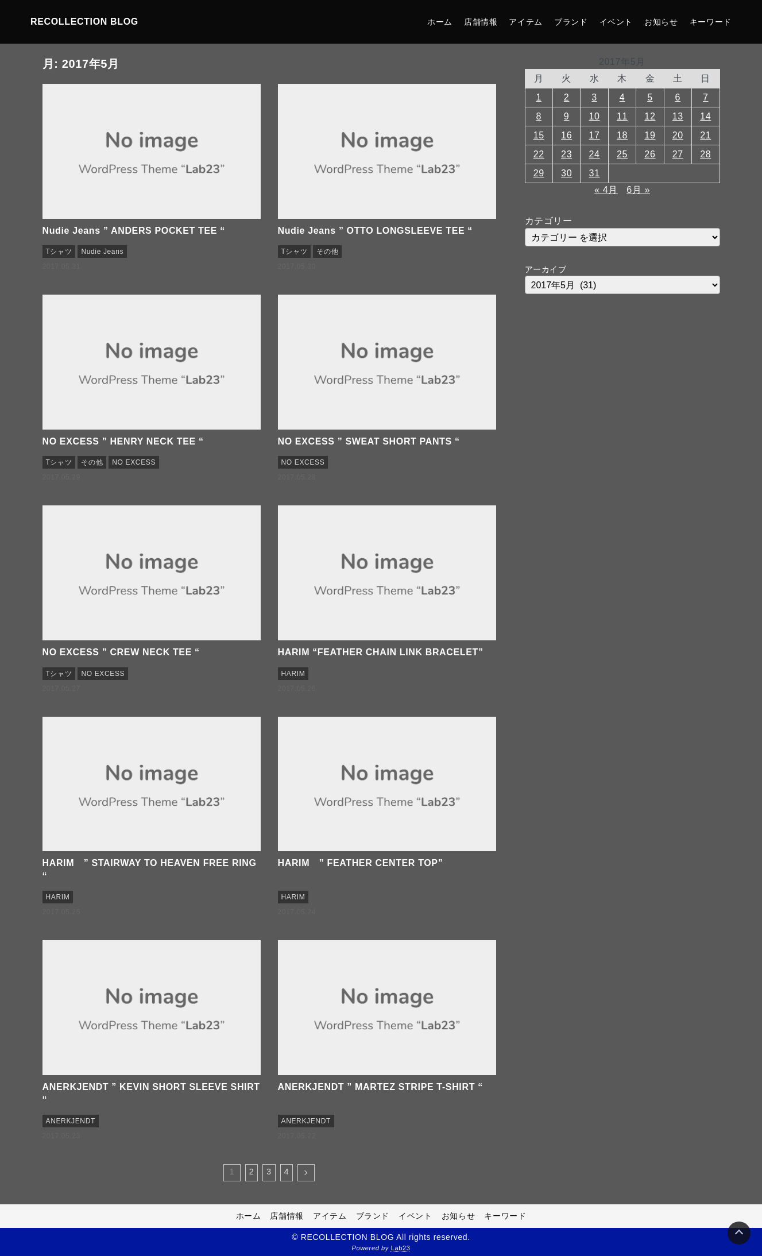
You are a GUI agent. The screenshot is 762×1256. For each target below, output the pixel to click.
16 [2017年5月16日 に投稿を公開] (566, 135)
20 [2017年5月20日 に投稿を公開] (677, 135)
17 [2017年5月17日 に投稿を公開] (594, 135)
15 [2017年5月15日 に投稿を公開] (538, 135)
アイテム (526, 21)
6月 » (638, 190)
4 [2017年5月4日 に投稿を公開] (622, 97)
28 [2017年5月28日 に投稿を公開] (705, 154)
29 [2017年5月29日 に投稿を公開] (538, 173)
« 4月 (606, 190)
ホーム (439, 21)
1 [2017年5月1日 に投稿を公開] (538, 97)
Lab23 (401, 1248)
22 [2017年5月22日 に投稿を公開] (538, 154)
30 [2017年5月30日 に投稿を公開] (566, 173)
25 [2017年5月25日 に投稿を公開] (622, 154)
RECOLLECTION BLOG (84, 21)
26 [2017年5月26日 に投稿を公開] (649, 154)
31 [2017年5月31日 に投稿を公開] (594, 173)
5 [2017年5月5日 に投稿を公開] (650, 97)
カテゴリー (549, 221)
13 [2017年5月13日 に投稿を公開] (677, 116)
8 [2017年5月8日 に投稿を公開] (538, 116)
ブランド (571, 21)
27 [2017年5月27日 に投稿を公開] (677, 154)
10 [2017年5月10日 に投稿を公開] (594, 116)
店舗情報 (481, 21)
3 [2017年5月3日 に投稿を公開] (594, 97)
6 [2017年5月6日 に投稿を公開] (678, 97)
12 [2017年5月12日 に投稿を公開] (649, 116)
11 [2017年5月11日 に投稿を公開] (622, 116)
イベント (616, 21)
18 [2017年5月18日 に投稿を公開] (622, 135)
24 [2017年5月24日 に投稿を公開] (594, 154)
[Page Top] (739, 1233)
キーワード (711, 21)
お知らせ (661, 21)
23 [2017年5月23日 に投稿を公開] (566, 154)
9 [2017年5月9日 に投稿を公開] (567, 116)
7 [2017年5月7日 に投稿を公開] (706, 97)
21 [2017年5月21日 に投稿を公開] (705, 135)
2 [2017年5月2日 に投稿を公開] (567, 97)
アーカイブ (546, 269)
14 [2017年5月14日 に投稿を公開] (705, 116)
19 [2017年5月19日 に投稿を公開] (649, 135)
